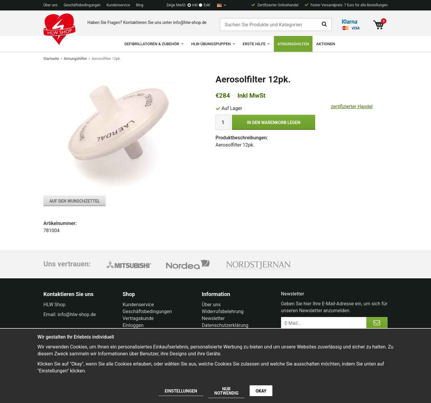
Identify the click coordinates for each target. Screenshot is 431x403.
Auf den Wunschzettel (74, 201)
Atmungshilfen (293, 44)
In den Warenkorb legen (273, 122)
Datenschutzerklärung (225, 325)
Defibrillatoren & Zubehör (154, 44)
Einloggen (133, 325)
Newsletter (213, 318)
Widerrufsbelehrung (223, 311)
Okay (261, 391)
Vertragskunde (138, 318)
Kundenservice (118, 5)
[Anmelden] (377, 323)
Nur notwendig (226, 391)
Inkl (195, 5)
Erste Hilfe (256, 44)
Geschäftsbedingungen (82, 5)
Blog (139, 5)
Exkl (207, 5)
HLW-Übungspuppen (213, 44)
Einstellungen (181, 391)
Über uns (50, 5)
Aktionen (325, 44)
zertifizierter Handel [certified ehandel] (352, 106)
